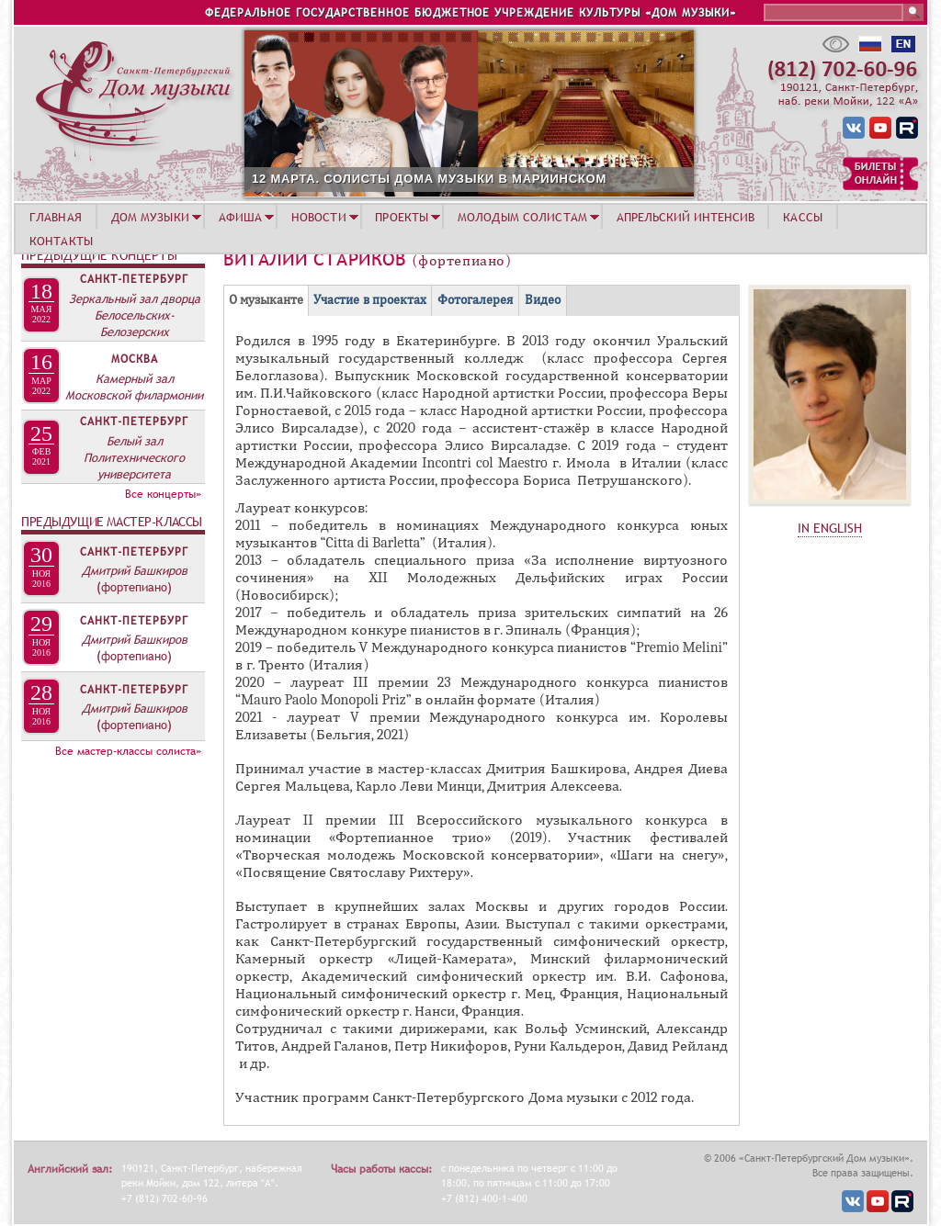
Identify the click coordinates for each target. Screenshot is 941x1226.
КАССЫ (802, 216)
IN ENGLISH (830, 528)
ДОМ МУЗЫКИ (150, 216)
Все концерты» (163, 494)
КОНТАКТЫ (61, 240)
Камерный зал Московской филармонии (134, 386)
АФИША (241, 216)
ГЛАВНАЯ (55, 216)
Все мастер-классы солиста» (128, 751)
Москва (134, 359)
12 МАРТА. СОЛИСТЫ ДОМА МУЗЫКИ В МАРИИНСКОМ (492, 179)
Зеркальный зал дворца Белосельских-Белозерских (134, 315)
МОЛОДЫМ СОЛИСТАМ (522, 216)
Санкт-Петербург (134, 279)
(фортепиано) (134, 587)
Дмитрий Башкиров (134, 570)
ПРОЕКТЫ (401, 216)
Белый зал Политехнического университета (134, 457)
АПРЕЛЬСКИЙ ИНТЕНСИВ (685, 216)
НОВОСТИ (318, 216)
